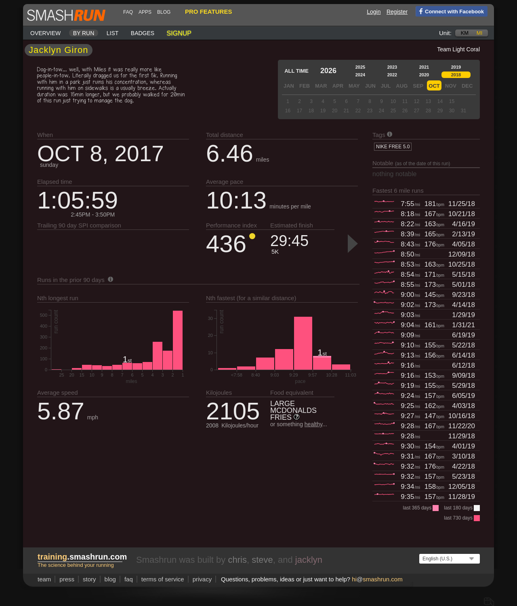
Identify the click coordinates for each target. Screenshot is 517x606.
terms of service (162, 579)
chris (237, 560)
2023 (392, 67)
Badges (142, 33)
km (465, 33)
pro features (208, 11)
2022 (392, 74)
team (44, 579)
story (89, 579)
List (113, 33)
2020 (424, 74)
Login (373, 11)
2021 (424, 67)
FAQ (128, 12)
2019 (456, 67)
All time (296, 71)
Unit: (445, 32)
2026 (328, 71)
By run (84, 33)
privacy (202, 579)
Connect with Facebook (450, 11)
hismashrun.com (377, 579)
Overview (45, 33)
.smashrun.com (82, 556)
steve (262, 560)
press (66, 579)
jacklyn (308, 560)
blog (163, 12)
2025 (360, 67)
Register (397, 11)
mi (479, 33)
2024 (360, 74)
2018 (456, 74)
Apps (145, 12)
